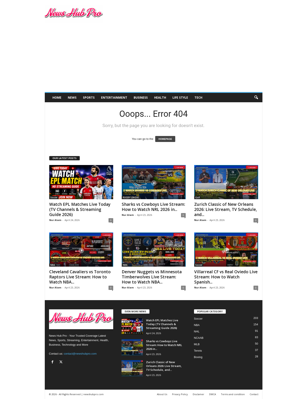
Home (56, 97)
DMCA (212, 394)
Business (141, 97)
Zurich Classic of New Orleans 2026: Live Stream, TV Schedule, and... (225, 209)
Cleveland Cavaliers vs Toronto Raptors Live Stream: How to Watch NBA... (80, 277)
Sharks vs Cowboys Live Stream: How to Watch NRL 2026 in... (153, 207)
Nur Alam (55, 220)
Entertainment (114, 97)
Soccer (53, 197)
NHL (197, 331)
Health (160, 97)
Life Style (180, 97)
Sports (89, 97)
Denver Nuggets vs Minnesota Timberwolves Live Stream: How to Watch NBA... (152, 277)
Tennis (198, 350)
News (72, 97)
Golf (197, 197)
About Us (162, 394)
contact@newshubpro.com (80, 353)
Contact (254, 394)
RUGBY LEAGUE (131, 197)
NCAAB (199, 337)
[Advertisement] (153, 60)
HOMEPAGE (165, 139)
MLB (197, 344)
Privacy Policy (180, 394)
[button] (256, 97)
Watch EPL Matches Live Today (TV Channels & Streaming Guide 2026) (79, 209)
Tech (198, 97)
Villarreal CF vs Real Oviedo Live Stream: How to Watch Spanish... (226, 277)
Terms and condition (233, 394)
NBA (52, 264)
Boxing (198, 357)
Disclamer (198, 394)
